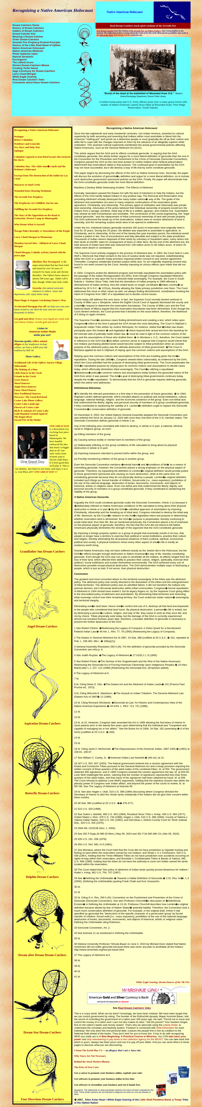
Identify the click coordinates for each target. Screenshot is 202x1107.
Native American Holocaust (125, 12)
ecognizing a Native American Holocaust (132, 128)
